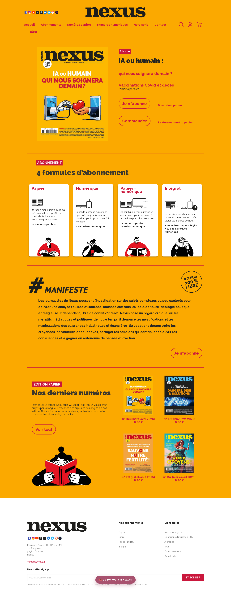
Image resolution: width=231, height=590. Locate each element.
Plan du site (170, 556)
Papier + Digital (126, 542)
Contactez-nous (172, 551)
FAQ (166, 546)
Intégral (122, 546)
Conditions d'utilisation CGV (178, 537)
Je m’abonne (134, 103)
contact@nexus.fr (36, 561)
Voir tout (43, 429)
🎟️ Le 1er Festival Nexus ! (115, 579)
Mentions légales (173, 532)
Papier (122, 532)
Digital (122, 537)
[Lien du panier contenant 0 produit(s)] (199, 26)
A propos (169, 542)
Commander (134, 120)
